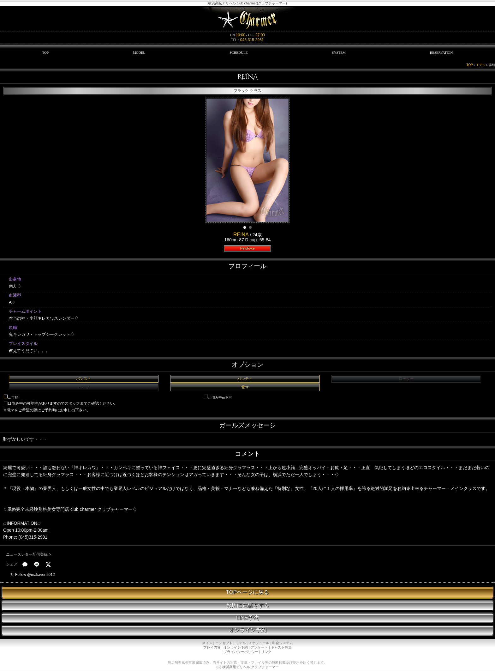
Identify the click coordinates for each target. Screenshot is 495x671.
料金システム (282, 643)
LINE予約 (247, 618)
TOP (45, 52)
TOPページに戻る (247, 592)
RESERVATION (441, 52)
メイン (207, 643)
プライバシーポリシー (241, 652)
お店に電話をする (247, 605)
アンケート (259, 647)
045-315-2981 (252, 40)
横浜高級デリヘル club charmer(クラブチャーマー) (247, 3)
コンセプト (224, 643)
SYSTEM (338, 52)
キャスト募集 (281, 647)
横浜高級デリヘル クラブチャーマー (250, 667)
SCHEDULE (239, 52)
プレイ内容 (212, 647)
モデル (481, 65)
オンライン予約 (247, 630)
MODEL (139, 52)
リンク (266, 652)
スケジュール (258, 643)
